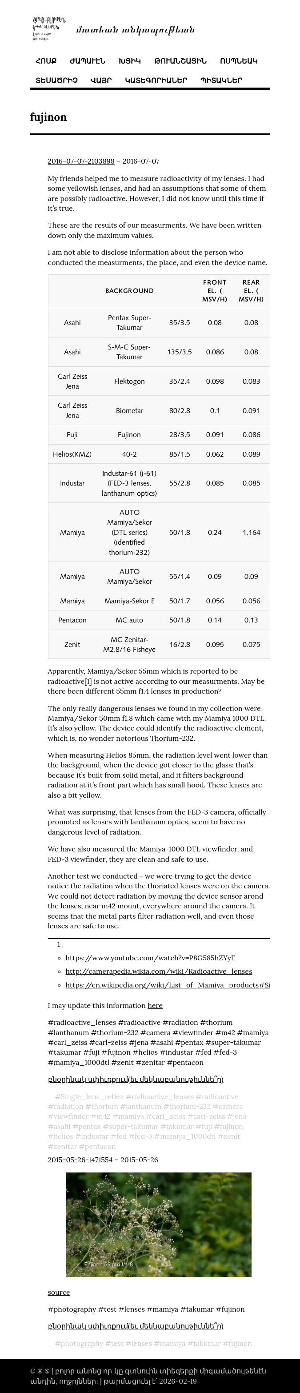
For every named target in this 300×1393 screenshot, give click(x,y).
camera (231, 1106)
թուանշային (180, 60)
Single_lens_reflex (92, 1096)
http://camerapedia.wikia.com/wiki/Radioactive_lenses (159, 971)
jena (240, 1116)
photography (82, 1343)
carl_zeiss (169, 1116)
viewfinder (71, 1116)
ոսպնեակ (239, 60)
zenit (232, 1136)
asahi (62, 1126)
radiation (69, 1106)
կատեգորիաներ (156, 80)
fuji (207, 1126)
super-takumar (134, 1126)
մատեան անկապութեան (135, 28)
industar (94, 1136)
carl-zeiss (209, 1116)
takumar (180, 1126)
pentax (89, 1126)
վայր (101, 80)
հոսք (46, 60)
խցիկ (130, 60)
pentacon (100, 1146)
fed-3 (143, 1136)
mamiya (131, 1116)
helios (63, 1136)
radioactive (220, 1096)
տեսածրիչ (56, 80)
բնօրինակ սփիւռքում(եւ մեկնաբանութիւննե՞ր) (136, 1079)
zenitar (65, 1146)
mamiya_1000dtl (188, 1136)
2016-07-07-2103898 (81, 161)
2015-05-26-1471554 (80, 1159)
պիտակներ (221, 80)
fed (121, 1136)
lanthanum (143, 1106)
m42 (103, 1116)
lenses (142, 1343)
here (155, 1005)
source (59, 1292)
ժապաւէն (87, 60)
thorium (104, 1106)
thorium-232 (190, 1106)
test (117, 1343)
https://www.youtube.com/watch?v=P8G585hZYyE (151, 957)
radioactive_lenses (163, 1096)
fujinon (231, 1126)
